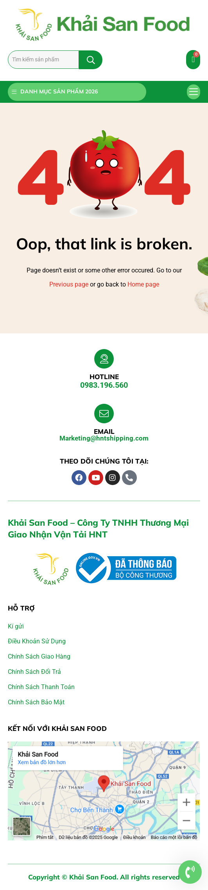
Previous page (68, 284)
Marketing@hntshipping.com (104, 438)
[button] (194, 91)
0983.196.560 (104, 385)
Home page (143, 284)
